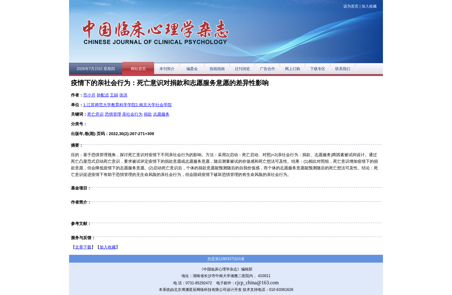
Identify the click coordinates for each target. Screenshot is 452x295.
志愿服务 (161, 114)
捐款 (148, 114)
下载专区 (317, 69)
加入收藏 (369, 6)
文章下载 (83, 247)
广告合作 (267, 69)
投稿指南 (217, 69)
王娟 (114, 95)
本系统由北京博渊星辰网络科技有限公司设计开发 (200, 289)
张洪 (123, 95)
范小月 (89, 95)
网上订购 (292, 69)
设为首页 (350, 6)
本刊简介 (167, 69)
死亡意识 (95, 114)
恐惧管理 (113, 114)
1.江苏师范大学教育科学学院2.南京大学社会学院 (127, 104)
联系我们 (342, 69)
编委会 (192, 69)
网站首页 (138, 69)
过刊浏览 (242, 69)
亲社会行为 (132, 114)
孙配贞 (103, 95)
